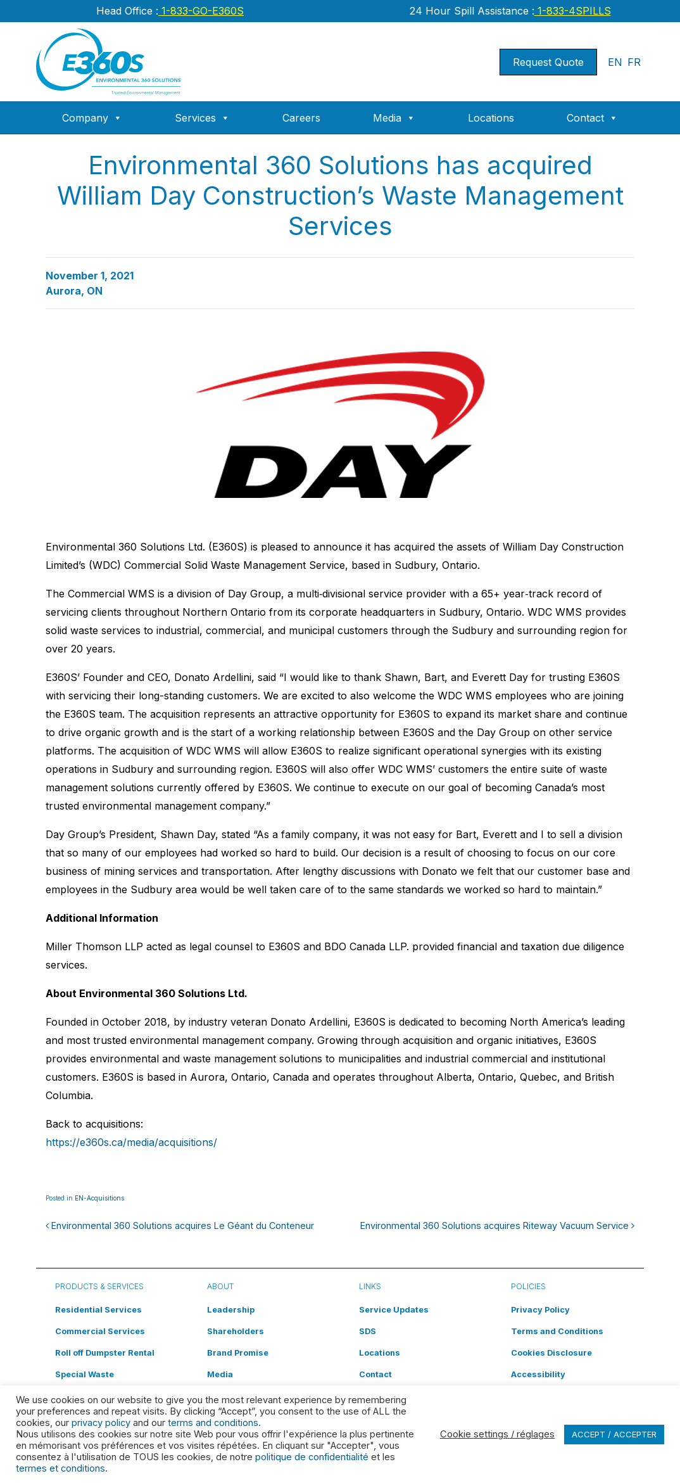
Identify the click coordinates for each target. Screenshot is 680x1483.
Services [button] (202, 118)
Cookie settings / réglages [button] (497, 1434)
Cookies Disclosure (551, 1353)
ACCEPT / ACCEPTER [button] (614, 1434)
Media (394, 118)
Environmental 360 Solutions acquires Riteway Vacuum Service (497, 1225)
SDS (367, 1331)
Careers (301, 117)
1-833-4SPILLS (572, 10)
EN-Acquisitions (99, 1198)
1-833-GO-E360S (201, 10)
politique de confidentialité (311, 1457)
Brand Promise (237, 1353)
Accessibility (538, 1374)
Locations (491, 117)
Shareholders (235, 1331)
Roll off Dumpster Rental (104, 1353)
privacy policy (101, 1423)
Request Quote (548, 62)
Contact (592, 118)
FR (634, 62)
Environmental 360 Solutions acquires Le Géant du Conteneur (180, 1225)
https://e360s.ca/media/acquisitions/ (131, 1142)
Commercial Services (100, 1331)
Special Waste (84, 1374)
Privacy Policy (540, 1309)
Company (92, 118)
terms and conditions (213, 1423)
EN (615, 62)
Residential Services (98, 1309)
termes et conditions (60, 1468)
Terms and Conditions (557, 1331)
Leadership (231, 1309)
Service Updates (394, 1309)
